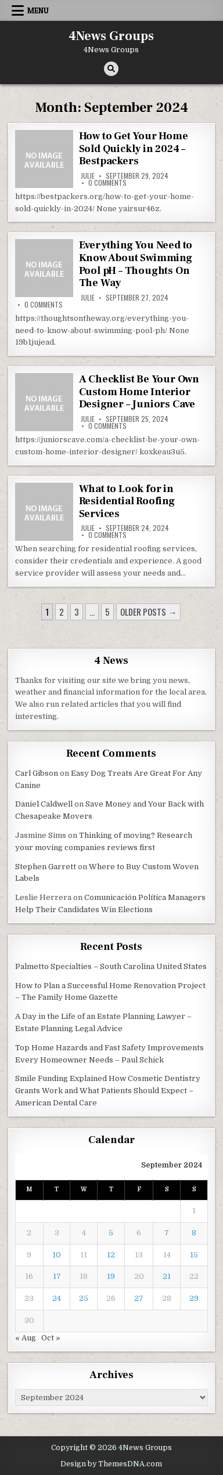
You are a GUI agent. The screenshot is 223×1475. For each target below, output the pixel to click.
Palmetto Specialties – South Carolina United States (111, 966)
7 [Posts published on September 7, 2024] (166, 1232)
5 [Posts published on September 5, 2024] (111, 1232)
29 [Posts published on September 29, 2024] (194, 1298)
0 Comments (107, 182)
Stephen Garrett (45, 866)
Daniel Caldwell (44, 804)
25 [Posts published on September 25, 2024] (83, 1298)
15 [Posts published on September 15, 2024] (194, 1254)
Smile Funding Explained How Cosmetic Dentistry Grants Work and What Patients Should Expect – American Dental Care (107, 1090)
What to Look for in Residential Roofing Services (127, 501)
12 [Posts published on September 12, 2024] (111, 1254)
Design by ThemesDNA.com (111, 1464)
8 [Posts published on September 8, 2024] (194, 1232)
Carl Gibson (36, 773)
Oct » (50, 1337)
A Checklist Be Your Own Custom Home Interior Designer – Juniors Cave (139, 392)
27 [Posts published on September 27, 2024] (138, 1298)
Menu (38, 10)
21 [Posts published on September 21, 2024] (167, 1276)
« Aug (25, 1337)
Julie (88, 175)
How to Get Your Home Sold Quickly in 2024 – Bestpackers (133, 148)
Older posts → (148, 611)
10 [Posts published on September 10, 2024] (56, 1254)
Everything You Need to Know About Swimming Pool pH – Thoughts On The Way (136, 264)
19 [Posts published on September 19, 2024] (111, 1276)
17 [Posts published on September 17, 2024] (57, 1276)
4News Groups (111, 36)
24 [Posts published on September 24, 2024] (56, 1298)
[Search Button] (111, 69)
